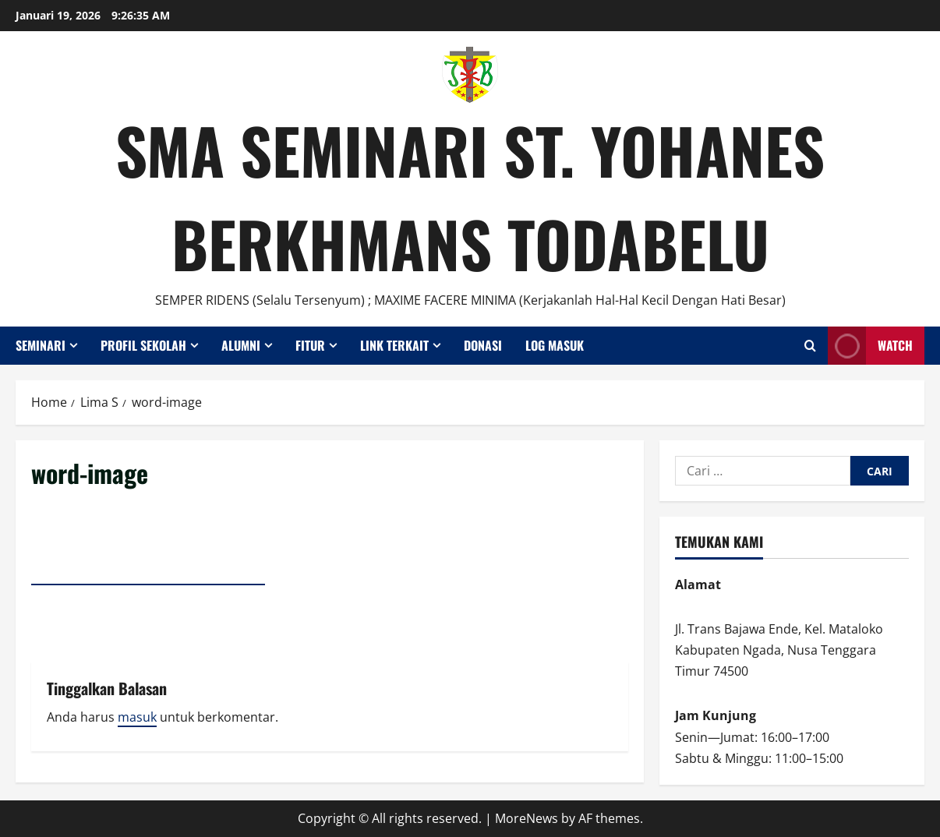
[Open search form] (810, 345)
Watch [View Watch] (870, 346)
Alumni (240, 345)
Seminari (40, 345)
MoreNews (526, 818)
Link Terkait (394, 345)
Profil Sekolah (143, 345)
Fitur (310, 345)
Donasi (483, 345)
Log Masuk (554, 345)
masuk (137, 717)
